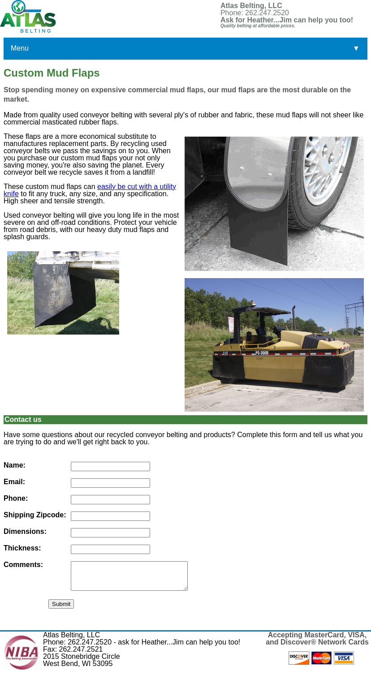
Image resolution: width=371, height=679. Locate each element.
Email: (14, 482)
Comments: (23, 564)
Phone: (16, 498)
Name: (15, 465)
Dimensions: (25, 531)
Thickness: (22, 548)
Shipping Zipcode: (35, 515)
